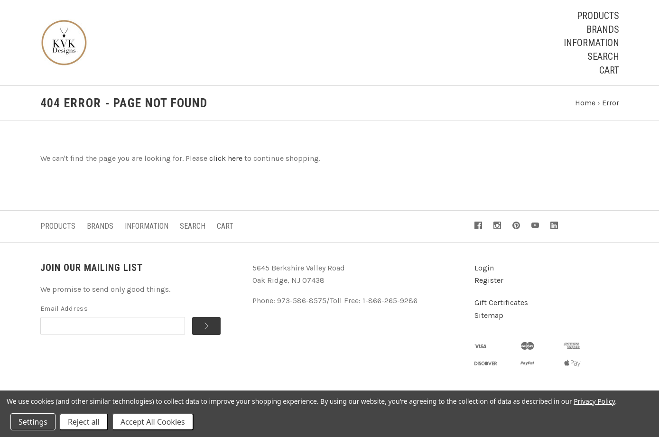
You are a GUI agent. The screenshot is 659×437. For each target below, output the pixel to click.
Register (488, 280)
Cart (609, 70)
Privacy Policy (594, 401)
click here (225, 158)
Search (603, 56)
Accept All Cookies (153, 422)
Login (484, 267)
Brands (602, 29)
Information (591, 42)
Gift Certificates (501, 302)
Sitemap (488, 315)
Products (598, 15)
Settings (33, 422)
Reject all (84, 422)
